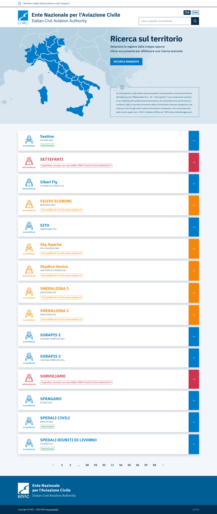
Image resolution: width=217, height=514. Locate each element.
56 (137, 465)
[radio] (195, 12)
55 (129, 465)
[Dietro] (53, 465)
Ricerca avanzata (126, 61)
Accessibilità (52, 509)
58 (154, 465)
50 (87, 465)
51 (95, 465)
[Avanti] (163, 465)
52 (104, 465)
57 (146, 465)
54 (120, 465)
